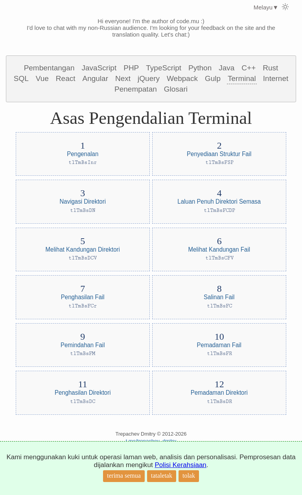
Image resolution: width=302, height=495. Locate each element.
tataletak (161, 475)
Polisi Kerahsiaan (180, 465)
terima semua (124, 475)
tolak (188, 475)
